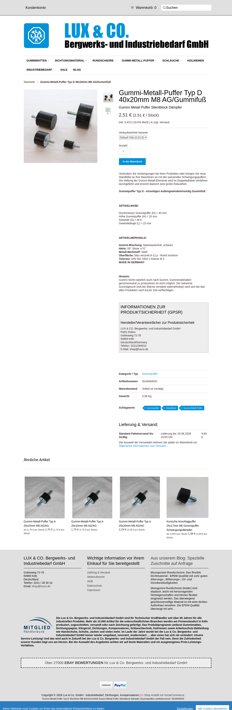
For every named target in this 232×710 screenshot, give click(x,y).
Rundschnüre (104, 60)
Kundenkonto (36, 8)
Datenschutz (94, 585)
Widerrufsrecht (96, 576)
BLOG (77, 69)
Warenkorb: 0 (143, 8)
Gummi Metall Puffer (192, 408)
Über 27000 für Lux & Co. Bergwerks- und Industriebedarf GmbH (116, 663)
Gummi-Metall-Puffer (139, 60)
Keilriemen (195, 60)
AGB (90, 581)
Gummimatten (38, 60)
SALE (63, 69)
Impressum (93, 590)
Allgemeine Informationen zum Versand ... (144, 445)
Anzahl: (123, 145)
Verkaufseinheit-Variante (133, 132)
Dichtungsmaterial (71, 60)
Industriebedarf (41, 69)
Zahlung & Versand (98, 572)
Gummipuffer (150, 373)
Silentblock (171, 408)
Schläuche (172, 60)
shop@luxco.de (41, 586)
